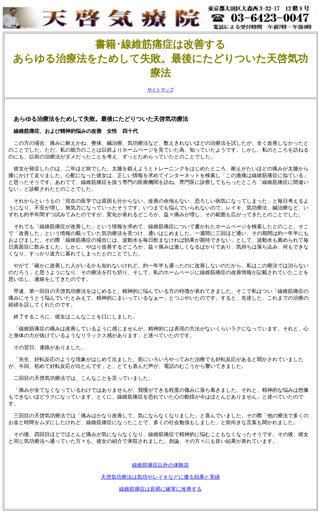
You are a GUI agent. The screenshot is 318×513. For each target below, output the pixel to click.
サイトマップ (160, 89)
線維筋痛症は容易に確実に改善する (160, 489)
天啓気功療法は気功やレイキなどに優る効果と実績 (160, 477)
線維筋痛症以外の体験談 (160, 465)
